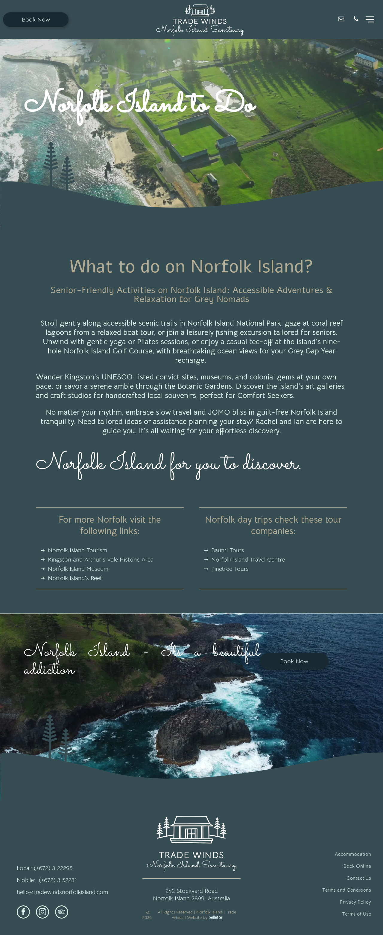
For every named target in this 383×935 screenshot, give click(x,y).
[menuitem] (317, 854)
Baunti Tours (227, 550)
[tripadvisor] (61, 912)
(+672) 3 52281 (58, 880)
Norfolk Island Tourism (77, 550)
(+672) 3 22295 (53, 868)
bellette (215, 917)
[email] (341, 19)
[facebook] (23, 912)
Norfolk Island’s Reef (75, 578)
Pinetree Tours (230, 569)
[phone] (356, 19)
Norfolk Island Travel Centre (248, 559)
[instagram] (42, 912)
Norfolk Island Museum (78, 569)
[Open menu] (370, 19)
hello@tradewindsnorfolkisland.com (62, 892)
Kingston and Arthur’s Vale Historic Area (100, 559)
